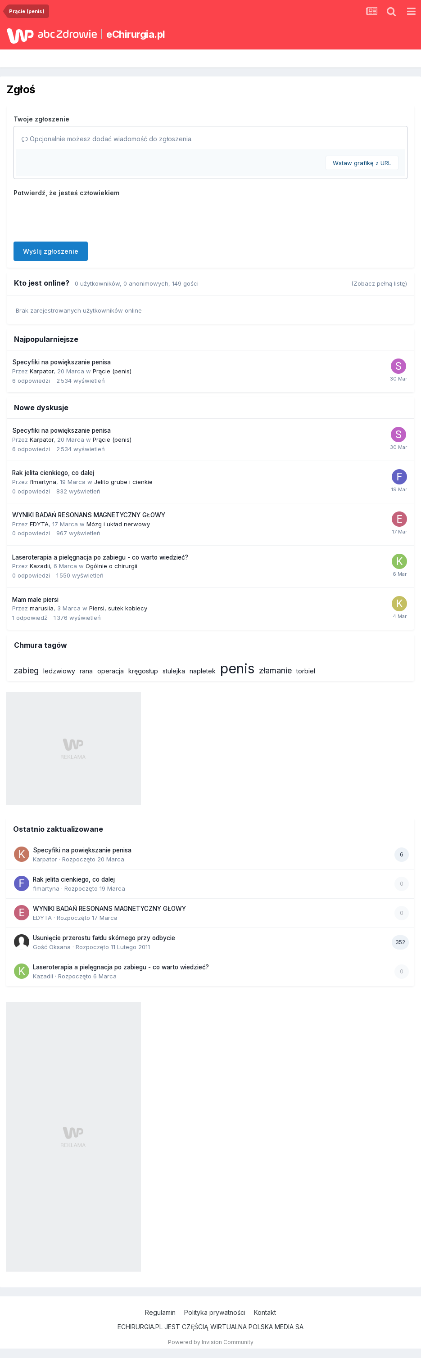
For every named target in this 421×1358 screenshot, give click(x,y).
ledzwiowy (59, 671)
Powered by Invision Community (211, 1342)
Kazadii (40, 565)
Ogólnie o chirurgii (111, 565)
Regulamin (160, 1312)
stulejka (174, 671)
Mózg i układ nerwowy (118, 524)
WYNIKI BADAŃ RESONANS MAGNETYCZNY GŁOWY (88, 515)
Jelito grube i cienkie (123, 481)
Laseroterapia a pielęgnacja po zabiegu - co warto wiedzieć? (100, 557)
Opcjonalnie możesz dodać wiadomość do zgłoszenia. (107, 139)
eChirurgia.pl (135, 34)
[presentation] (82, 217)
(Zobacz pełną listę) (379, 283)
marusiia (42, 608)
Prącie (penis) (112, 371)
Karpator (42, 371)
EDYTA (39, 524)
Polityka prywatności (214, 1312)
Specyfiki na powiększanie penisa (61, 362)
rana (86, 671)
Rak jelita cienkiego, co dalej (53, 472)
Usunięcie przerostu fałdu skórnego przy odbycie (104, 937)
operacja (110, 671)
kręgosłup (143, 671)
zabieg (26, 670)
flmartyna (43, 481)
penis (237, 668)
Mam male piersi (35, 599)
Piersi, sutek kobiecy (118, 608)
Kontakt (265, 1312)
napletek (203, 671)
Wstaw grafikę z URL (362, 162)
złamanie (275, 670)
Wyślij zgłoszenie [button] (50, 251)
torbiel (305, 671)
